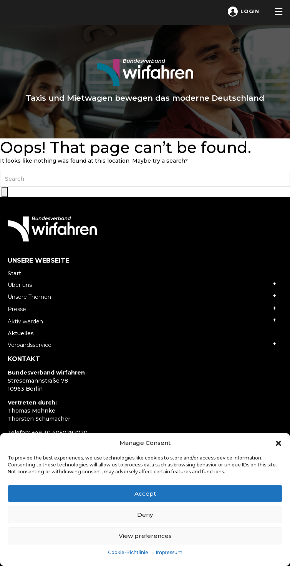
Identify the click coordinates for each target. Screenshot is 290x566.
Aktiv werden (25, 321)
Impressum (169, 552)
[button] (278, 443)
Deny (145, 514)
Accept (145, 493)
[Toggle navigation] (278, 11)
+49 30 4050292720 (59, 432)
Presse (17, 309)
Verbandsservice (29, 344)
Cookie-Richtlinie (128, 552)
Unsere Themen (29, 296)
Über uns (20, 284)
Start (14, 273)
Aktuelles (21, 333)
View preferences (145, 535)
